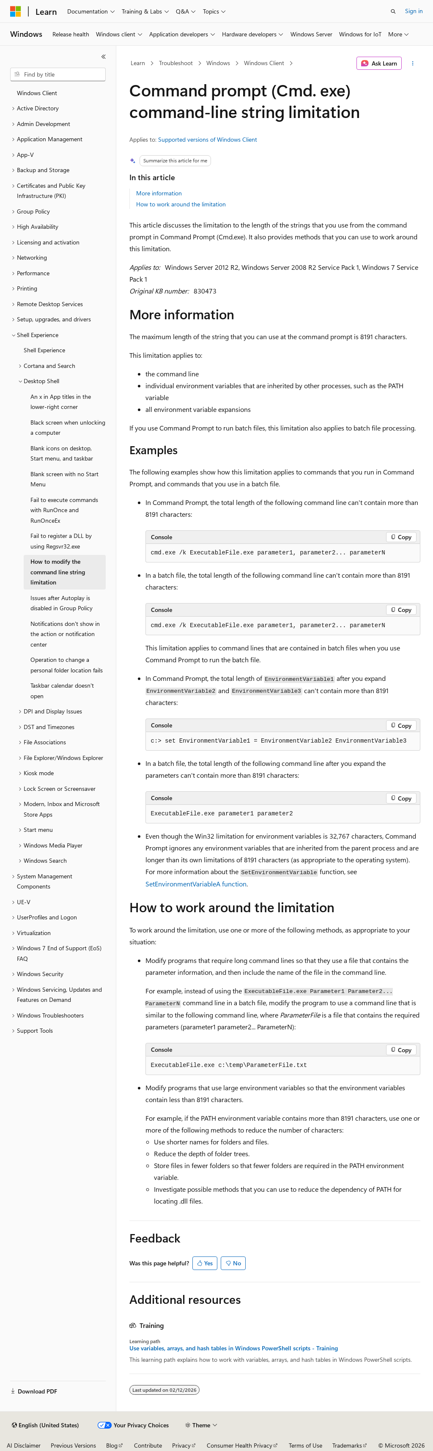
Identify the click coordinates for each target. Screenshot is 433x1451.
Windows (218, 63)
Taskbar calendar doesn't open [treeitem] (62, 690)
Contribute (148, 1445)
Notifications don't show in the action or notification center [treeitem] (65, 634)
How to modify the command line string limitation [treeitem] (57, 571)
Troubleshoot (176, 63)
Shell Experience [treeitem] (44, 350)
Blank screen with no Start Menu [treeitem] (64, 479)
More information (159, 193)
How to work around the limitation (181, 204)
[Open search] (393, 11)
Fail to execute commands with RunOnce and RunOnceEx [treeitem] (64, 510)
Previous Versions (73, 1445)
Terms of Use (305, 1445)
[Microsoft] (15, 11)
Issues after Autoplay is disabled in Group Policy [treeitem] (61, 603)
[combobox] (58, 74)
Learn (138, 63)
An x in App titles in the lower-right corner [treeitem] (60, 401)
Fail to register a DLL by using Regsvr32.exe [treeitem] (61, 541)
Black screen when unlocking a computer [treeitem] (67, 427)
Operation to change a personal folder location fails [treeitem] (66, 665)
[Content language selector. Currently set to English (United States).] (45, 1425)
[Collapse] (103, 56)
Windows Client (264, 63)
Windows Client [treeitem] (37, 93)
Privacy (181, 1445)
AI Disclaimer (24, 1445)
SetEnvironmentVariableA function (196, 883)
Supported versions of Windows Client (207, 139)
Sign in (414, 11)
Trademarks (347, 1445)
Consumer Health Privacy (239, 1445)
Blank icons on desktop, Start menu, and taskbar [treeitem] (61, 453)
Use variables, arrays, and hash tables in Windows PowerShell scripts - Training (233, 1348)
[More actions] (412, 63)
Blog (112, 1445)
